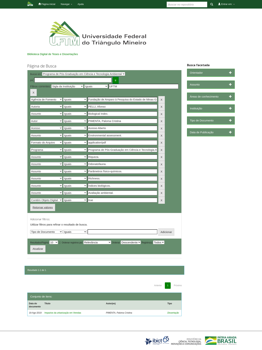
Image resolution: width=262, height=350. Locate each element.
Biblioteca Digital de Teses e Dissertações (52, 54)
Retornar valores (43, 207)
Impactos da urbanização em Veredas (62, 313)
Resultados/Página (39, 242)
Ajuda (81, 4)
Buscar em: (35, 74)
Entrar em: (226, 4)
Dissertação (173, 313)
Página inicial (46, 4)
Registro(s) (147, 242)
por (31, 80)
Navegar (66, 4)
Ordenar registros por (72, 242)
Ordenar (116, 242)
